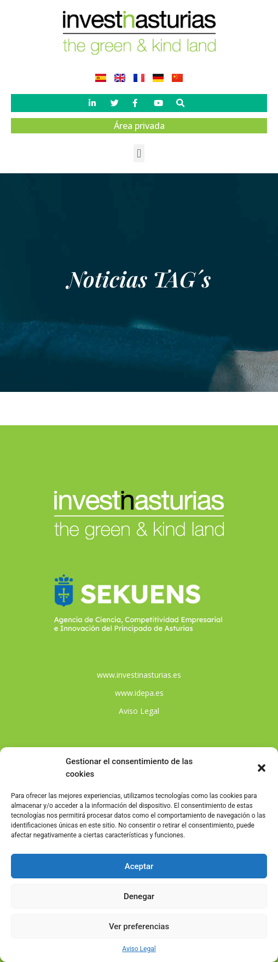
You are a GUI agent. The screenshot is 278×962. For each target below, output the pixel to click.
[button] (261, 767)
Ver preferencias (139, 926)
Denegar (139, 896)
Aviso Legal (138, 949)
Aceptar (139, 866)
